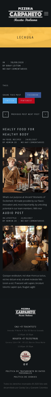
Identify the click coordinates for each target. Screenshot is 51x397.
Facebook (33, 95)
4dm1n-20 (11, 142)
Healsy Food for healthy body (19, 131)
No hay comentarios (15, 68)
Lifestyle (11, 218)
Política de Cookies (25, 377)
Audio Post (13, 213)
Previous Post (19, 114)
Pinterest (26, 100)
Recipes (17, 139)
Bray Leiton (13, 65)
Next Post (34, 114)
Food (9, 139)
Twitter (9, 100)
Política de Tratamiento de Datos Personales (25, 372)
